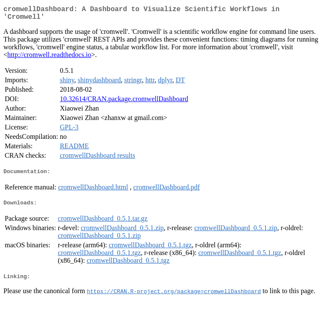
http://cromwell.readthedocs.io (49, 58)
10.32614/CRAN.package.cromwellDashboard (124, 102)
